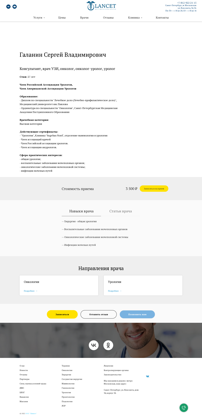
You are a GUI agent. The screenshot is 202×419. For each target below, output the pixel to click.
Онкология (31, 282)
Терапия (66, 365)
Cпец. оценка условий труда (33, 383)
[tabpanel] (101, 237)
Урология (114, 282)
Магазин (24, 401)
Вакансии (24, 397)
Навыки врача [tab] (81, 211)
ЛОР (64, 405)
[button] (154, 188)
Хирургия (66, 374)
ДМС (22, 388)
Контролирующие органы (116, 370)
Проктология (68, 397)
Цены (62, 17)
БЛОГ (22, 392)
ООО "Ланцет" (31, 413)
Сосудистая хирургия (72, 379)
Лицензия (108, 365)
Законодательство (112, 374)
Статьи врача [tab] (120, 211)
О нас (22, 365)
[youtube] (14, 6)
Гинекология (68, 388)
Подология (67, 401)
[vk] (8, 6)
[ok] (108, 345)
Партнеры (24, 379)
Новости (24, 370)
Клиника (134, 17)
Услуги (38, 17)
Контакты (162, 17)
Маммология (68, 383)
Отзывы (108, 17)
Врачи (84, 17)
